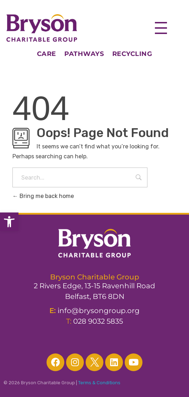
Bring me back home (43, 196)
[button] (9, 221)
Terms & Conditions (99, 382)
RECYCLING (132, 54)
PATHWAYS (84, 54)
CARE (51, 54)
